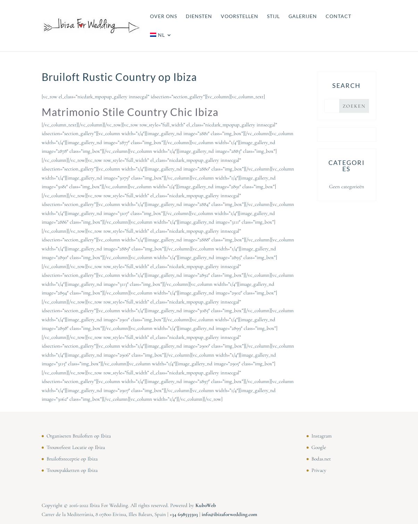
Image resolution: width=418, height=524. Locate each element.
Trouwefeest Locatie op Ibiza (76, 447)
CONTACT (338, 16)
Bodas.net (321, 459)
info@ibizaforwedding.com (229, 514)
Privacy (318, 470)
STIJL (273, 16)
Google (318, 447)
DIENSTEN (199, 16)
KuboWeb (205, 505)
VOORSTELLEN (239, 16)
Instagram (321, 436)
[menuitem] (161, 42)
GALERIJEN (303, 16)
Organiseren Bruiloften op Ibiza (79, 436)
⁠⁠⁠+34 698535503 (184, 514)
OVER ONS (163, 16)
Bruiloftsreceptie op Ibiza (72, 459)
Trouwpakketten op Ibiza (72, 470)
